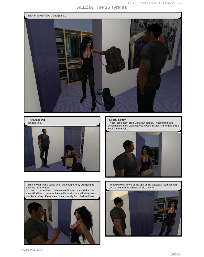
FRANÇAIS (169, 2)
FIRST (132, 2)
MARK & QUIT (149, 2)
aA (181, 2)
